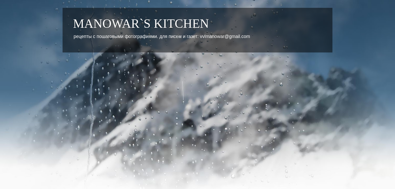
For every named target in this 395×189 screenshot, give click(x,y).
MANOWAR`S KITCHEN (141, 23)
